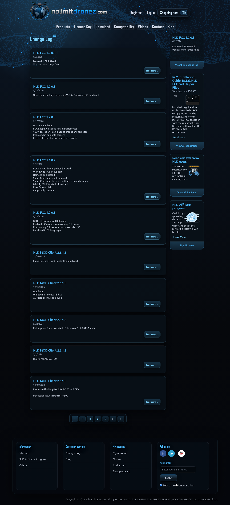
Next (113, 419)
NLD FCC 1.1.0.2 (44, 160)
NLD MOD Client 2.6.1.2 (49, 320)
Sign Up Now (187, 245)
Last (121, 419)
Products (63, 26)
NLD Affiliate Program (33, 459)
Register (136, 12)
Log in (151, 12)
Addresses (119, 465)
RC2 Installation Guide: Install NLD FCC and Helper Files (184, 82)
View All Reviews (186, 192)
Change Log (73, 453)
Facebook (163, 453)
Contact (158, 26)
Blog (171, 26)
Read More (179, 137)
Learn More (179, 237)
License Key (83, 26)
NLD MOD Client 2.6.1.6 (49, 252)
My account (120, 453)
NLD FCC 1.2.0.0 (44, 117)
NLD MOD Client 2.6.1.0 (49, 381)
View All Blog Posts (186, 145)
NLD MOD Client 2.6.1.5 (49, 283)
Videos (143, 26)
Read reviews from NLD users (185, 159)
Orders (117, 459)
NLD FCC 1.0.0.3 (44, 212)
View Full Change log (186, 65)
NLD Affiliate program (181, 206)
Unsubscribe (185, 485)
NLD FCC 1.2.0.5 (44, 53)
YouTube (181, 453)
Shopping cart (121, 471)
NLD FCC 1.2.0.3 (44, 86)
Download (102, 26)
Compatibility (124, 26)
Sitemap (24, 453)
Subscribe (169, 485)
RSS (55, 35)
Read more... (152, 70)
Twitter (171, 453)
